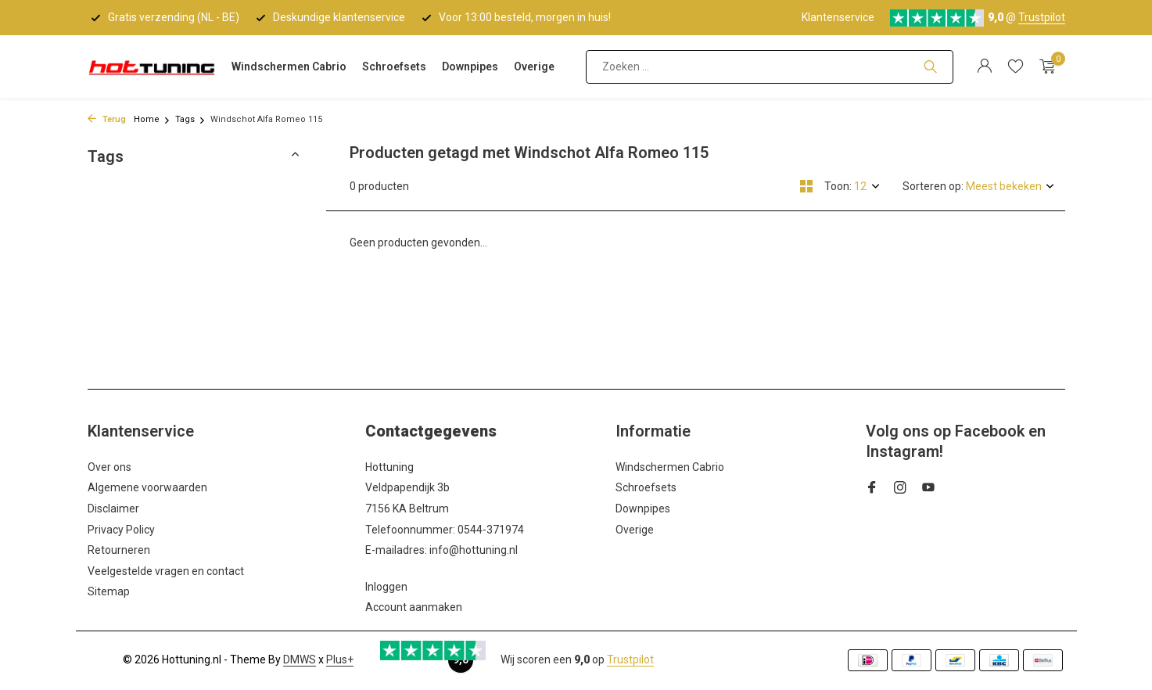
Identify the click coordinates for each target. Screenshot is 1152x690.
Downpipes (470, 66)
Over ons (109, 467)
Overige (534, 66)
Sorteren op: (933, 186)
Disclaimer (113, 508)
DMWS (299, 659)
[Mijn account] (984, 66)
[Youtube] (928, 489)
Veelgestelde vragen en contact (166, 571)
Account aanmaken (413, 607)
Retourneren (119, 550)
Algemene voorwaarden (147, 487)
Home (152, 119)
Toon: (838, 186)
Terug (107, 119)
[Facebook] (872, 489)
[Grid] (806, 186)
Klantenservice (838, 17)
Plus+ (339, 659)
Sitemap (109, 591)
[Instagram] (900, 489)
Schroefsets (394, 66)
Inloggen (386, 586)
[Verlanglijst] (1015, 66)
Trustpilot (1041, 17)
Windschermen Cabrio (288, 66)
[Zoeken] (769, 67)
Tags (190, 119)
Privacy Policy (121, 529)
